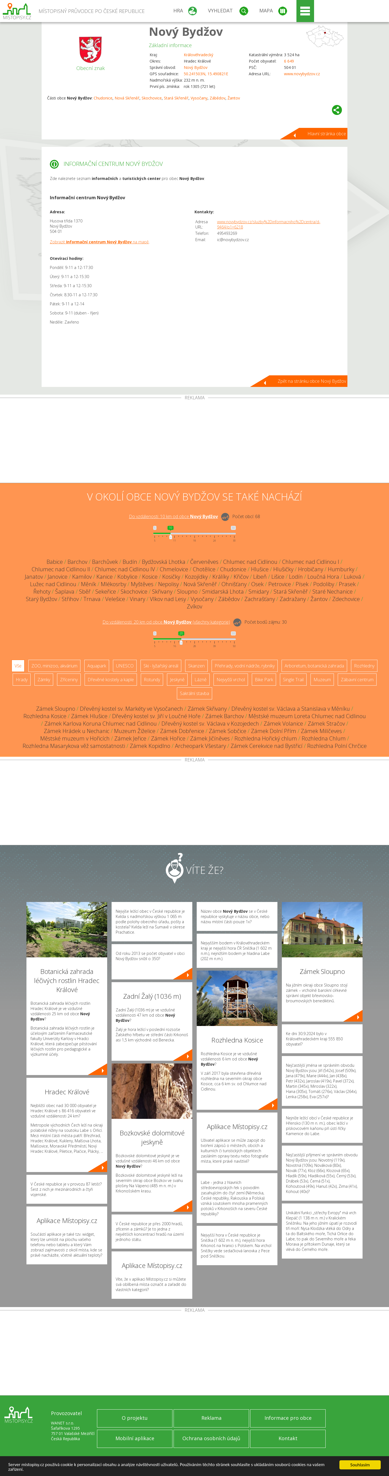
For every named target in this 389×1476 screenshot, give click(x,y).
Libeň (260, 576)
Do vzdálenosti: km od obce (173, 516)
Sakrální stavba (194, 693)
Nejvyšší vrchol (231, 680)
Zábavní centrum (357, 680)
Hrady (22, 680)
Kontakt (288, 1438)
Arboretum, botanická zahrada (314, 666)
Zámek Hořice (168, 738)
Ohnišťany (234, 584)
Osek (257, 584)
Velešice (115, 599)
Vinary (137, 599)
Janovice (57, 576)
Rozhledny (364, 666)
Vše (18, 666)
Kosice (150, 576)
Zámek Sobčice (227, 731)
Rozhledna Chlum (324, 738)
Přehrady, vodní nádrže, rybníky (245, 666)
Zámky (43, 680)
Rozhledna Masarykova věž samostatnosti (74, 746)
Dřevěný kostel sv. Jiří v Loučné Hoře (156, 716)
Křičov (241, 576)
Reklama (211, 1418)
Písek (302, 584)
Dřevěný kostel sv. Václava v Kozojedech (210, 723)
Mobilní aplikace (134, 1438)
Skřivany (162, 591)
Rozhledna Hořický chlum (265, 738)
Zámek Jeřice (130, 738)
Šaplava (64, 591)
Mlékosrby (113, 584)
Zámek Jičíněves (210, 738)
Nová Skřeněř (127, 98)
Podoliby (323, 584)
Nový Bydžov (186, 31)
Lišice (277, 576)
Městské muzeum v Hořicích (75, 738)
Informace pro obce (288, 1418)
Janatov (34, 576)
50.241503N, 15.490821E (206, 73)
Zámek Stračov (326, 723)
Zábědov (217, 98)
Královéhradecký (198, 54)
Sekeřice (105, 591)
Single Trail (293, 680)
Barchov (77, 561)
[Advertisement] (194, 441)
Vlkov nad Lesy (168, 599)
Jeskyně (177, 680)
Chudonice (103, 98)
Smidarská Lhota (223, 591)
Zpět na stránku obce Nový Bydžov (312, 381)
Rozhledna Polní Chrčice (337, 746)
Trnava (92, 599)
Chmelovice (174, 569)
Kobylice (127, 576)
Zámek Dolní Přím (273, 731)
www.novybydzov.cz (302, 73)
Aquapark (96, 666)
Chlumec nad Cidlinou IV (125, 569)
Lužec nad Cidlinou (53, 584)
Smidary (258, 591)
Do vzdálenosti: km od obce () (166, 622)
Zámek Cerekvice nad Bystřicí (266, 746)
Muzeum (322, 680)
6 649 (289, 61)
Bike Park (264, 680)
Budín (130, 561)
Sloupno (187, 591)
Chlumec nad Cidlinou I (310, 561)
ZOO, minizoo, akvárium (54, 666)
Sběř (85, 591)
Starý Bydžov (41, 599)
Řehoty (41, 591)
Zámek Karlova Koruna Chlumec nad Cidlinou (100, 723)
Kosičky (171, 576)
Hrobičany (310, 569)
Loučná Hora (323, 576)
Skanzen (196, 666)
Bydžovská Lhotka (163, 561)
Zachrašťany (259, 599)
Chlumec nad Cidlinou (250, 561)
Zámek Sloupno (55, 708)
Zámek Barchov (224, 716)
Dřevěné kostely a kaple (111, 680)
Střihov (70, 599)
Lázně (200, 680)
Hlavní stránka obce (326, 134)
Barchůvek (105, 561)
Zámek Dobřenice (182, 731)
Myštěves (142, 584)
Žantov (234, 98)
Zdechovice (346, 599)
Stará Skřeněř (176, 98)
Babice (55, 561)
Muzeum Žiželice (134, 731)
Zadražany (293, 599)
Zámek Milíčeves (321, 731)
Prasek (347, 584)
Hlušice (260, 569)
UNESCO (125, 666)
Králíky (220, 576)
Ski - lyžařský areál (161, 666)
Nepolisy (168, 584)
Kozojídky (196, 576)
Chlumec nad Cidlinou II (61, 569)
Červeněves (204, 561)
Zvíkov (194, 606)
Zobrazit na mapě (99, 241)
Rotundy (152, 680)
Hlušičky (283, 569)
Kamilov (82, 576)
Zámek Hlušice (89, 716)
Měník (88, 584)
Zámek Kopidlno (150, 746)
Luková (352, 576)
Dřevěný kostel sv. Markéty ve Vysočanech (131, 708)
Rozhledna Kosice (44, 716)
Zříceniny (69, 680)
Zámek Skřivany (207, 708)
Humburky (341, 569)
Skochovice (152, 98)
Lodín (296, 576)
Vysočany (199, 98)
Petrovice (279, 584)
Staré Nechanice (332, 591)
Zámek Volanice (283, 723)
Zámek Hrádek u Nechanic (76, 731)
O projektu (135, 1418)
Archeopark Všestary (200, 746)
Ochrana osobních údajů (211, 1438)
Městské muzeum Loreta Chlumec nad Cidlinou (307, 716)
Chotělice (204, 569)
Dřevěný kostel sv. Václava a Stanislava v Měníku (290, 708)
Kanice (104, 576)
